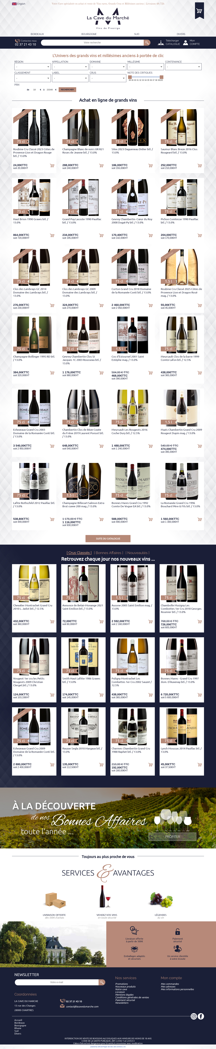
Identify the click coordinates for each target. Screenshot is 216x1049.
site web (110, 1046)
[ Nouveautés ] (137, 553)
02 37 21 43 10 (74, 1001)
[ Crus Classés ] (79, 553)
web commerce (118, 1046)
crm (124, 1046)
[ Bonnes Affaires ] (108, 553)
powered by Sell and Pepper (98, 1046)
